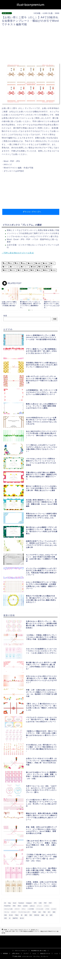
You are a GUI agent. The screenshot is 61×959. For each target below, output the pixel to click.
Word (23, 263)
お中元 (31, 263)
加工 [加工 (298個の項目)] (49, 912)
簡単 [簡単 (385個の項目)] (31, 915)
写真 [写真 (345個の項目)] (44, 912)
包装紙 (34, 266)
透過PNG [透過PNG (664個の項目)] (15, 918)
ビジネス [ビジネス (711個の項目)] (53, 909)
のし (53, 263)
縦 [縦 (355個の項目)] (46, 915)
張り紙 (41, 266)
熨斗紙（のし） (7, 13)
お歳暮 (38, 263)
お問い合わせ (15, 953)
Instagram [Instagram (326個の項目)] (28, 903)
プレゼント (25, 266)
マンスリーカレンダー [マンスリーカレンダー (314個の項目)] (24, 912)
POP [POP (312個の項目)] (50, 903)
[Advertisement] (31, 45)
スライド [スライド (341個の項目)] (17, 909)
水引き (13, 270)
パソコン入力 (15, 266)
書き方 (6, 270)
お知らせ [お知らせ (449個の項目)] (32, 906)
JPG (10, 263)
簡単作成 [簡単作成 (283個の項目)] (36, 915)
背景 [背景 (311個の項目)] (5, 918)
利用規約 (5, 953)
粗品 (39, 270)
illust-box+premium (30, 5)
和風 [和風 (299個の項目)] (5, 915)
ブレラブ (26, 953)
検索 (5, 316)
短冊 (26, 270)
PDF (17, 263)
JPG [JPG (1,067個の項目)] (35, 903)
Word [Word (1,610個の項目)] (19, 906)
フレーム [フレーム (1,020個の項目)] (6, 912)
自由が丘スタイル (45, 953)
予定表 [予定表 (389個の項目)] (34, 912)
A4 (5, 263)
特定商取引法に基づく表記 (38, 950)
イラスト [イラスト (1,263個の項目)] (46, 906)
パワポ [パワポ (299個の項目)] (47, 909)
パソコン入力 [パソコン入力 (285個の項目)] (39, 909)
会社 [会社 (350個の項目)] (39, 912)
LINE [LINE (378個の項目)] (40, 903)
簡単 (33, 270)
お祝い (46, 263)
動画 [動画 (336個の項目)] (54, 912)
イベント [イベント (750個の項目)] (39, 906)
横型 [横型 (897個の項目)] (26, 915)
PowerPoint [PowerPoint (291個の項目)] (7, 906)
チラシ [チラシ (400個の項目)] (23, 909)
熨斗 (20, 270)
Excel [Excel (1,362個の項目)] (14, 903)
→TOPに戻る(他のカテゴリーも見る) (18, 253)
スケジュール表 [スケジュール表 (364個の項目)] (8, 909)
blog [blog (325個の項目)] (9, 903)
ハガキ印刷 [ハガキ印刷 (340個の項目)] (31, 909)
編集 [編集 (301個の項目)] (43, 915)
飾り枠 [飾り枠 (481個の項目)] (22, 918)
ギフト (6, 266)
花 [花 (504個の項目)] (9, 918)
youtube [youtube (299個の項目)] (25, 906)
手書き (49, 266)
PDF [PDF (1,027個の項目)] (45, 903)
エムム (34, 953)
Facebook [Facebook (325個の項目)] (21, 903)
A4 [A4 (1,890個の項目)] (5, 903)
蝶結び (46, 270)
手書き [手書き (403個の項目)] (16, 915)
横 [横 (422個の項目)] (21, 915)
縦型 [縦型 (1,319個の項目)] (51, 915)
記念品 (54, 270)
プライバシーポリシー (21, 950)
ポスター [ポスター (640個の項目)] (13, 912)
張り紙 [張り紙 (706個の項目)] (11, 915)
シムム (56, 953)
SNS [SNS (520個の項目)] (14, 906)
